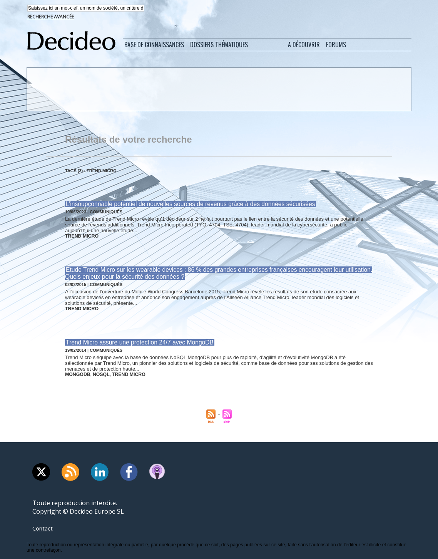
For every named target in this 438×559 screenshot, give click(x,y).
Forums (336, 45)
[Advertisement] (218, 89)
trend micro (80, 236)
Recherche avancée (50, 17)
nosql (97, 371)
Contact (43, 525)
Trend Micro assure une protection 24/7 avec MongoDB (136, 340)
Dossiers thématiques (219, 45)
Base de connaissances (154, 45)
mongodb (76, 371)
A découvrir (304, 45)
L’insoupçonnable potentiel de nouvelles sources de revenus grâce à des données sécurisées (185, 204)
